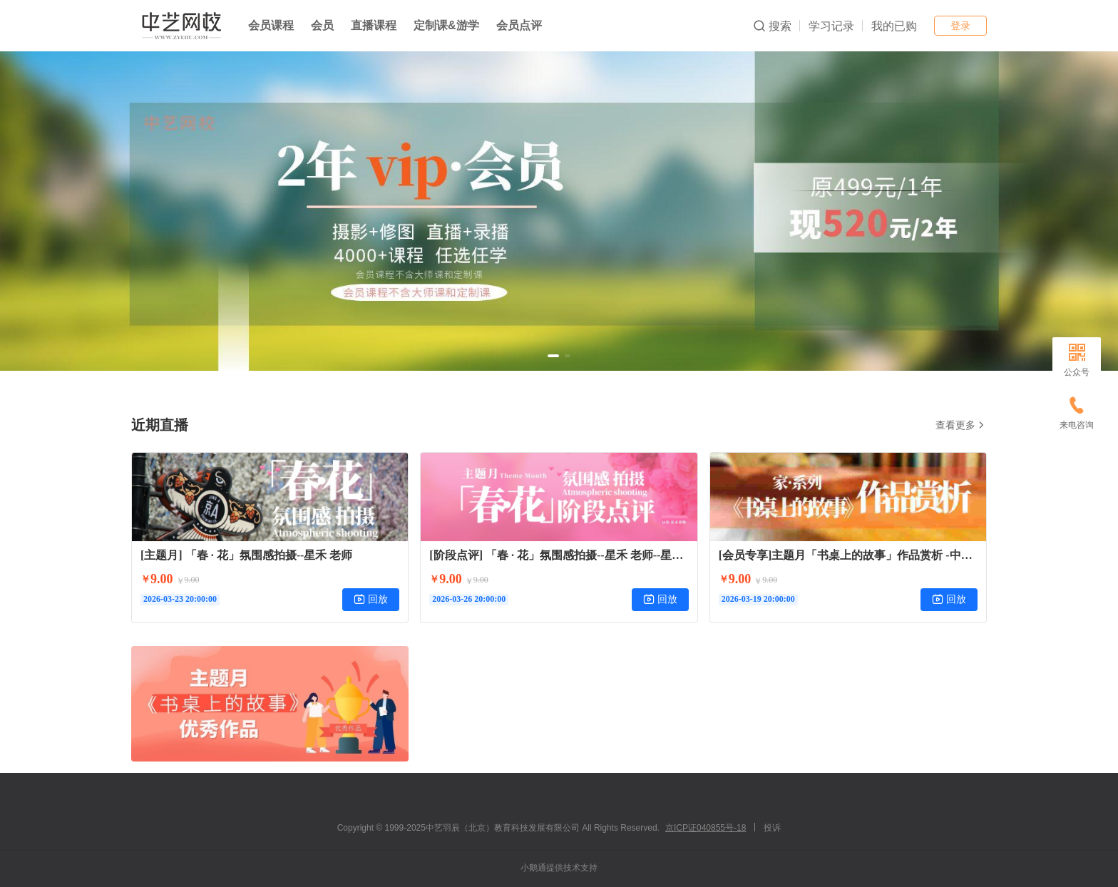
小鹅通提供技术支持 (559, 868)
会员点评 (519, 25)
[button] (553, 355)
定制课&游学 (446, 25)
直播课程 (373, 25)
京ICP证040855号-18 (705, 828)
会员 (322, 25)
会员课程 (271, 25)
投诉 (772, 828)
